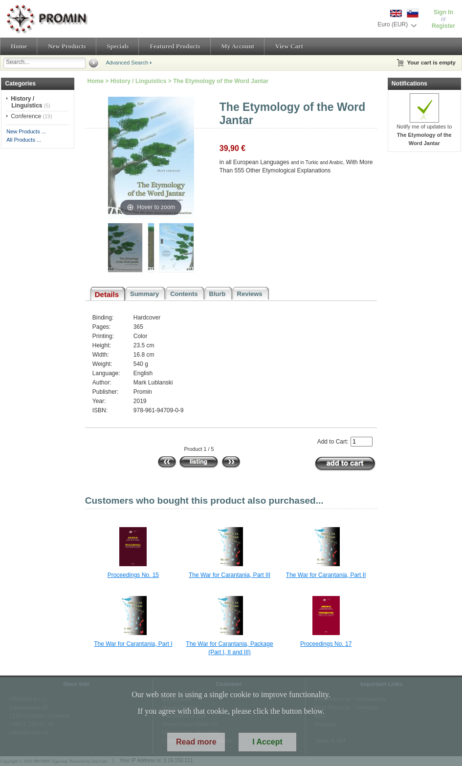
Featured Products (175, 46)
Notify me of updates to (424, 132)
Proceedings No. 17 (326, 643)
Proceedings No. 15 (133, 575)
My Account (238, 46)
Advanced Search (127, 62)
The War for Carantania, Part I (133, 643)
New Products (67, 46)
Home (19, 46)
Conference (26, 116)
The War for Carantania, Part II (326, 575)
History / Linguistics (138, 81)
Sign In (443, 12)
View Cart (289, 46)
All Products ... (23, 140)
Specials (118, 46)
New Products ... (26, 131)
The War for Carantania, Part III (229, 575)
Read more (196, 748)
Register (443, 25)
